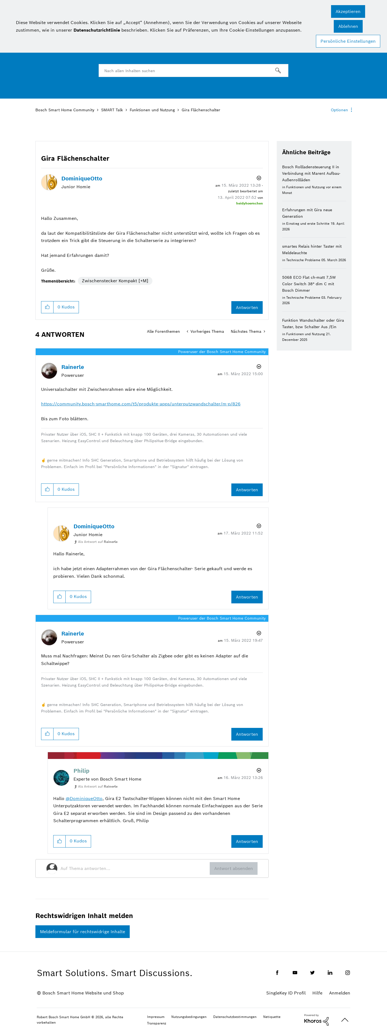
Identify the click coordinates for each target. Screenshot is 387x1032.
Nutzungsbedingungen (188, 1017)
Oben (344, 1020)
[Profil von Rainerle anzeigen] (72, 367)
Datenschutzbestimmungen (234, 1017)
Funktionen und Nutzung (152, 109)
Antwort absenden (233, 868)
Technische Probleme (303, 260)
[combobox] (193, 70)
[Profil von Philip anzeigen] (81, 770)
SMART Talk (112, 109)
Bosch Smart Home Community (64, 109)
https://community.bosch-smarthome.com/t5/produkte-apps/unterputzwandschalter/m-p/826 (141, 404)
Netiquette (272, 1017)
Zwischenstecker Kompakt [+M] (115, 281)
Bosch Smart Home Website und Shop (83, 993)
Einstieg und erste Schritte (307, 223)
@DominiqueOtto (84, 798)
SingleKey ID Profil (286, 993)
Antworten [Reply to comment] (247, 490)
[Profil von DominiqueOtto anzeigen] (81, 178)
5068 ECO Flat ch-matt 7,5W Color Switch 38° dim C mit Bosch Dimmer (309, 284)
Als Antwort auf (98, 542)
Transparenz (156, 1023)
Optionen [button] (339, 109)
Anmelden (339, 993)
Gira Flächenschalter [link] (201, 109)
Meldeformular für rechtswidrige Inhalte (82, 931)
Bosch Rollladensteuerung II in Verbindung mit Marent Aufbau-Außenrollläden (311, 173)
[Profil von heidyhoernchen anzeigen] (249, 203)
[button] (348, 11)
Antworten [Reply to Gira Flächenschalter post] (247, 307)
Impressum (156, 1017)
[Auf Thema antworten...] (135, 868)
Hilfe (317, 993)
